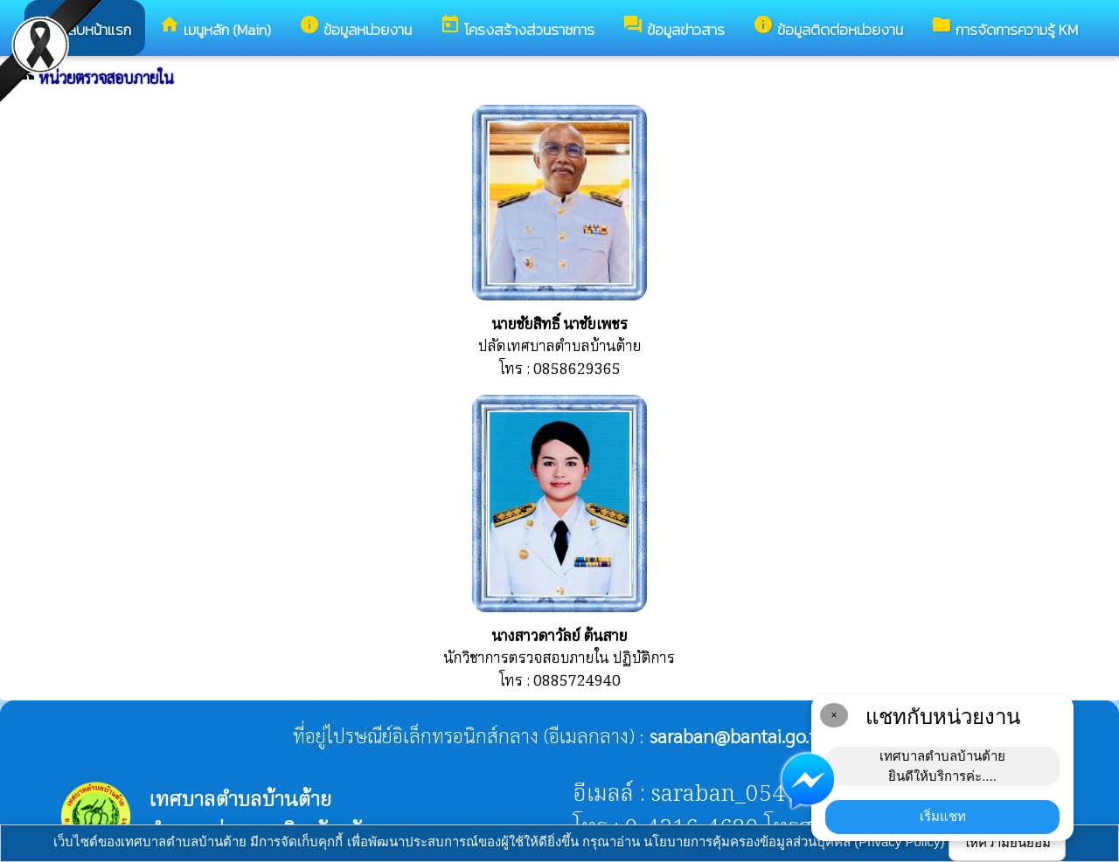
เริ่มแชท (943, 816)
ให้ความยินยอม (1007, 842)
